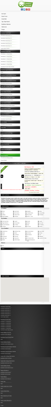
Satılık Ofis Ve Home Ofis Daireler (8, 360)
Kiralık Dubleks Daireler (5, 342)
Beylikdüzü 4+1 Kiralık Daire (6, 61)
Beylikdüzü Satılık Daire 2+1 (6, 38)
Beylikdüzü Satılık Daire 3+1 (6, 40)
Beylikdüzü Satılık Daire (5, 306)
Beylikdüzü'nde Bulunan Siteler (7, 157)
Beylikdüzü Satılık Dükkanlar (6, 124)
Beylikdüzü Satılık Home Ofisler (7, 99)
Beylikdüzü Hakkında (6, 24)
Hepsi (2, 72)
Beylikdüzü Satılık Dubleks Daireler (7, 110)
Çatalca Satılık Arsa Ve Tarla (6, 386)
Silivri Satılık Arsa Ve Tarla (6, 395)
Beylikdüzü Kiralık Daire (6, 319)
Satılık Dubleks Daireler (5, 365)
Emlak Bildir (4, 19)
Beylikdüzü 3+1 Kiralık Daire (6, 59)
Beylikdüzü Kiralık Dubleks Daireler (8, 105)
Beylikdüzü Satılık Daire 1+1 (6, 35)
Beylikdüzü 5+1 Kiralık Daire (6, 64)
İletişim (3, 29)
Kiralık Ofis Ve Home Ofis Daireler (8, 356)
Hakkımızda (4, 27)
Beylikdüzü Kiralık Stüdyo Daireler (7, 66)
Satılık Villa (3, 381)
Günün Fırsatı (4, 16)
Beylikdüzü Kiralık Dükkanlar (6, 94)
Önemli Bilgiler (4, 160)
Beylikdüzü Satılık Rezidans (6, 119)
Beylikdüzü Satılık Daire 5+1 (6, 45)
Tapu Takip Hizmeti (6, 21)
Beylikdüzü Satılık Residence (6, 83)
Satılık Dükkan (4, 376)
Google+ (2, 405)
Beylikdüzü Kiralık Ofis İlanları (7, 88)
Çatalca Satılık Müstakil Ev (6, 400)
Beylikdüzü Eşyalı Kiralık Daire (7, 337)
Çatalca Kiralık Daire (5, 391)
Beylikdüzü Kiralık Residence (6, 77)
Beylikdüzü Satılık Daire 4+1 (6, 43)
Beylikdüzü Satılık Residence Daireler (8, 351)
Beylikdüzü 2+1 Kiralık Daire (6, 56)
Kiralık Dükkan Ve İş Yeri (6, 332)
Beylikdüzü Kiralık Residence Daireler (8, 346)
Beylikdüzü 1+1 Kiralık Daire (6, 53)
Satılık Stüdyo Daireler (5, 48)
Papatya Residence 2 (5, 370)
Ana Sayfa (4, 13)
